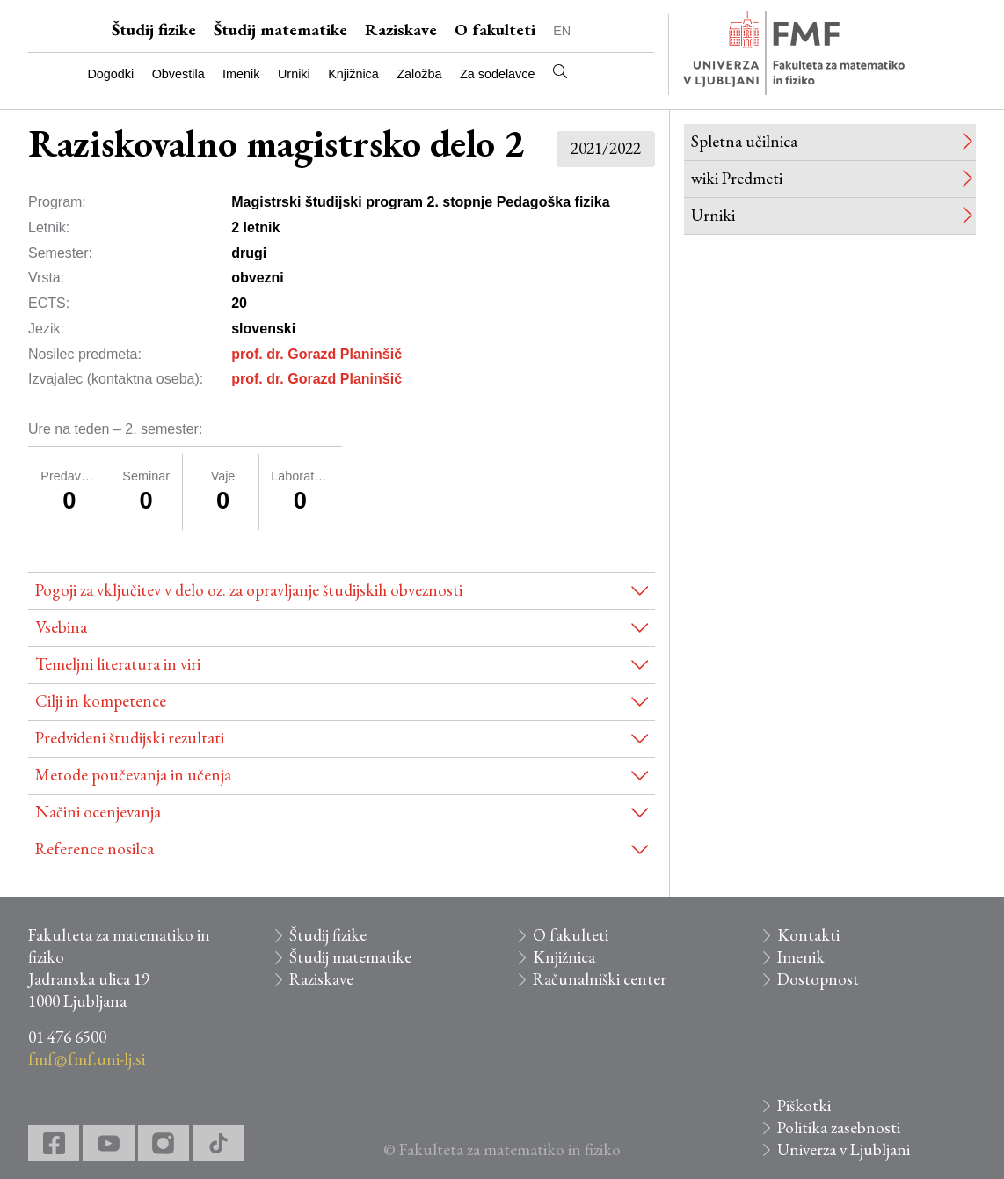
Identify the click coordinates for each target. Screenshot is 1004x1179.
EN (562, 31)
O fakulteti (495, 29)
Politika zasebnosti (838, 1128)
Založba (419, 74)
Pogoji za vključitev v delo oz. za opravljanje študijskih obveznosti (248, 590)
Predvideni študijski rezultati (129, 738)
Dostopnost (818, 979)
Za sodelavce (497, 74)
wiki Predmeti (736, 178)
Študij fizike (154, 29)
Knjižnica (353, 74)
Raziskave (401, 29)
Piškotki (804, 1106)
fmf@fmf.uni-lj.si (86, 1059)
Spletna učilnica (744, 141)
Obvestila (178, 74)
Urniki (294, 74)
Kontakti (808, 935)
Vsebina (61, 627)
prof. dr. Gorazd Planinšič (316, 354)
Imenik (240, 74)
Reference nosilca (94, 849)
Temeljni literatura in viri (117, 664)
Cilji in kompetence (100, 701)
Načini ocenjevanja (98, 812)
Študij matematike (280, 29)
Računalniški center (599, 979)
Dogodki (110, 74)
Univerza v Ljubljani (843, 1150)
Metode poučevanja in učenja (133, 775)
